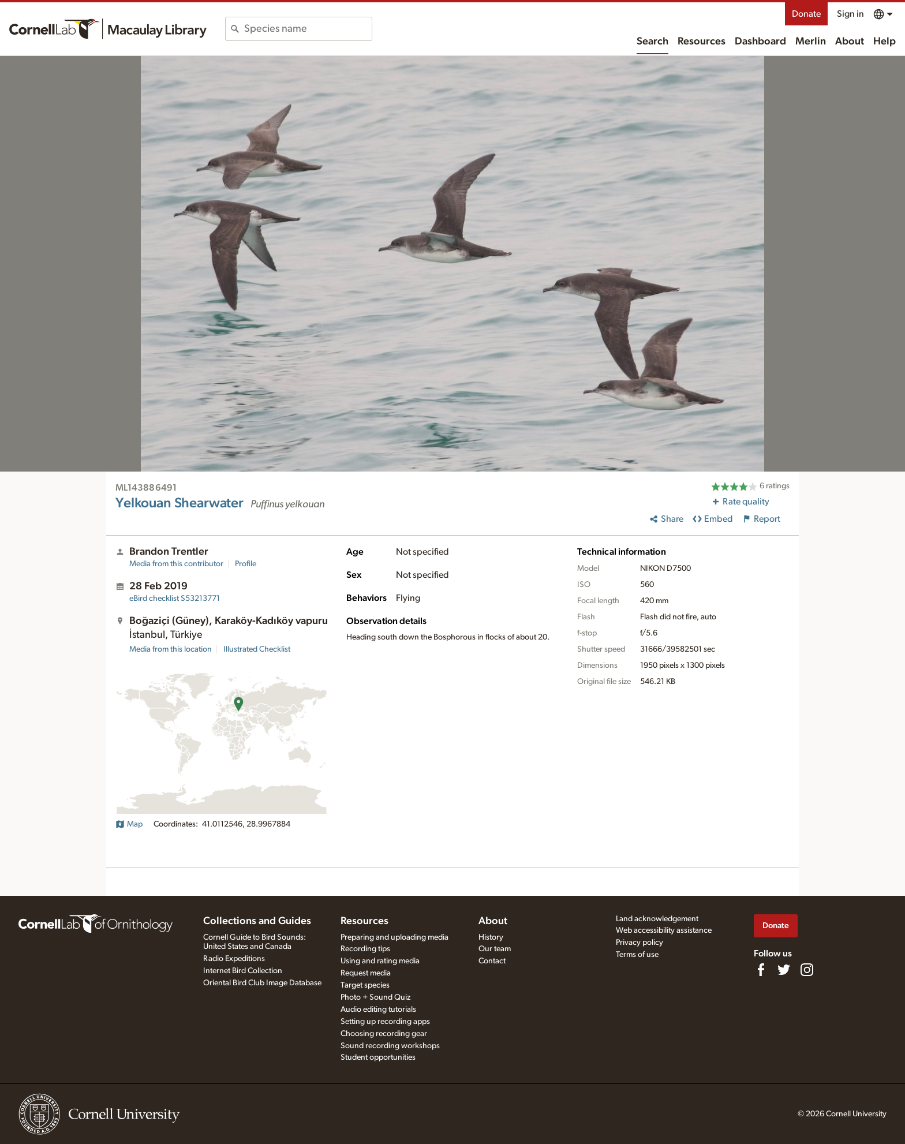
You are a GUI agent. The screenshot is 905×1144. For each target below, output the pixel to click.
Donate (806, 13)
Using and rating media (380, 961)
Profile (245, 564)
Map (129, 824)
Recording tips (365, 949)
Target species (365, 985)
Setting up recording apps (385, 1022)
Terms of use (637, 955)
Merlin (810, 41)
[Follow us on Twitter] (784, 970)
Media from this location (170, 649)
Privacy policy (639, 943)
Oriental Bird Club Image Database (262, 983)
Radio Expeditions (234, 959)
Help (884, 41)
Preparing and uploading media (394, 937)
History (490, 937)
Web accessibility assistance (664, 930)
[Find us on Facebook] (761, 970)
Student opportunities (378, 1057)
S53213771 (174, 599)
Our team (494, 949)
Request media (366, 973)
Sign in (850, 13)
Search (652, 41)
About (849, 41)
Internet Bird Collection (242, 971)
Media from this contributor (176, 564)
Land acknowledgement (657, 919)
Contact (492, 961)
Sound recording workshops (390, 1046)
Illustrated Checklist (256, 649)
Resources (702, 41)
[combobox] (308, 28)
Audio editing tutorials (378, 1009)
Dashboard (760, 41)
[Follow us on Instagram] (807, 970)
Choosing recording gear (384, 1034)
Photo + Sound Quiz (375, 997)
